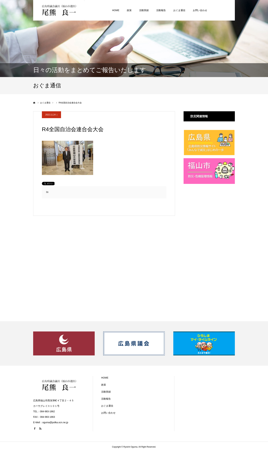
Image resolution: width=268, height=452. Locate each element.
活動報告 (161, 10)
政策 (129, 10)
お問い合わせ (200, 10)
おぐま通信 (179, 10)
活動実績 (144, 10)
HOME (115, 10)
